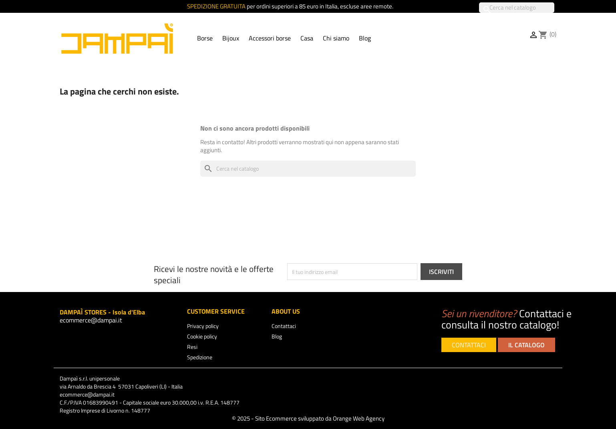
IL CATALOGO (526, 345)
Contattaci (284, 326)
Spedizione (199, 357)
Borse (205, 38)
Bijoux (230, 38)
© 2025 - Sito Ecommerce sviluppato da (308, 418)
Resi (192, 346)
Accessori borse (270, 38)
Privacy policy (203, 326)
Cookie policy (202, 336)
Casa (306, 38)
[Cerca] (516, 7)
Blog (365, 38)
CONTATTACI (469, 345)
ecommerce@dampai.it (91, 320)
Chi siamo (336, 38)
